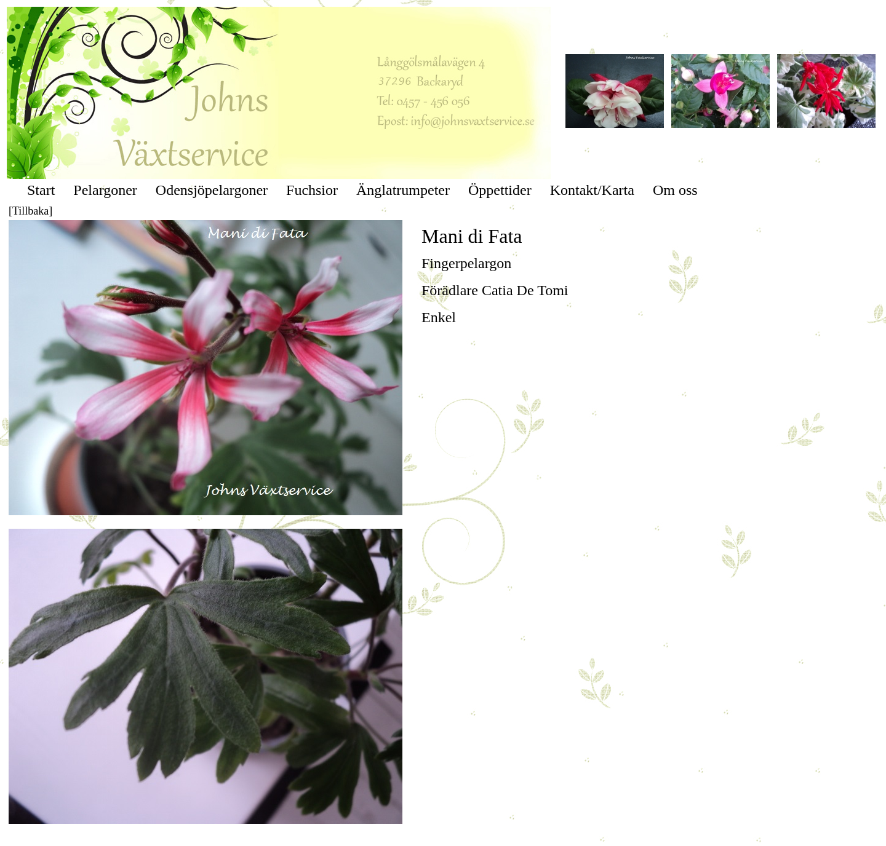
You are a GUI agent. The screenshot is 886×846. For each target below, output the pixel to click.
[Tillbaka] (30, 211)
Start (41, 190)
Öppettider (500, 190)
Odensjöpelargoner (212, 190)
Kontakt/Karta (592, 190)
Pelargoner (105, 190)
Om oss (675, 190)
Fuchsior (312, 190)
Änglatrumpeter (403, 190)
